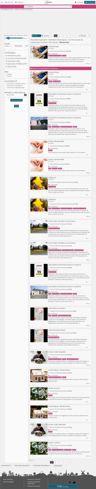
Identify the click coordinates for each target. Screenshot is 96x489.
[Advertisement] (48, 22)
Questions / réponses (33, 479)
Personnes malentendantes (15, 88)
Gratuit (9, 74)
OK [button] (25, 95)
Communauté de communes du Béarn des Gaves (56, 41)
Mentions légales (8, 482)
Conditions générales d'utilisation (33, 483)
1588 (63, 486)
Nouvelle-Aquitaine (38, 39)
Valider (16, 106)
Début (7, 46)
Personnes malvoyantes (14, 86)
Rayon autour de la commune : (14, 35)
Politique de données (33, 486)
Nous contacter (8, 479)
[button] (16, 101)
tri (80, 36)
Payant (9, 76)
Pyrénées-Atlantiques (57, 39)
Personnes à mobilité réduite (16, 84)
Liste (34, 36)
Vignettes (45, 36)
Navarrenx (58, 465)
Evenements (5, 465)
